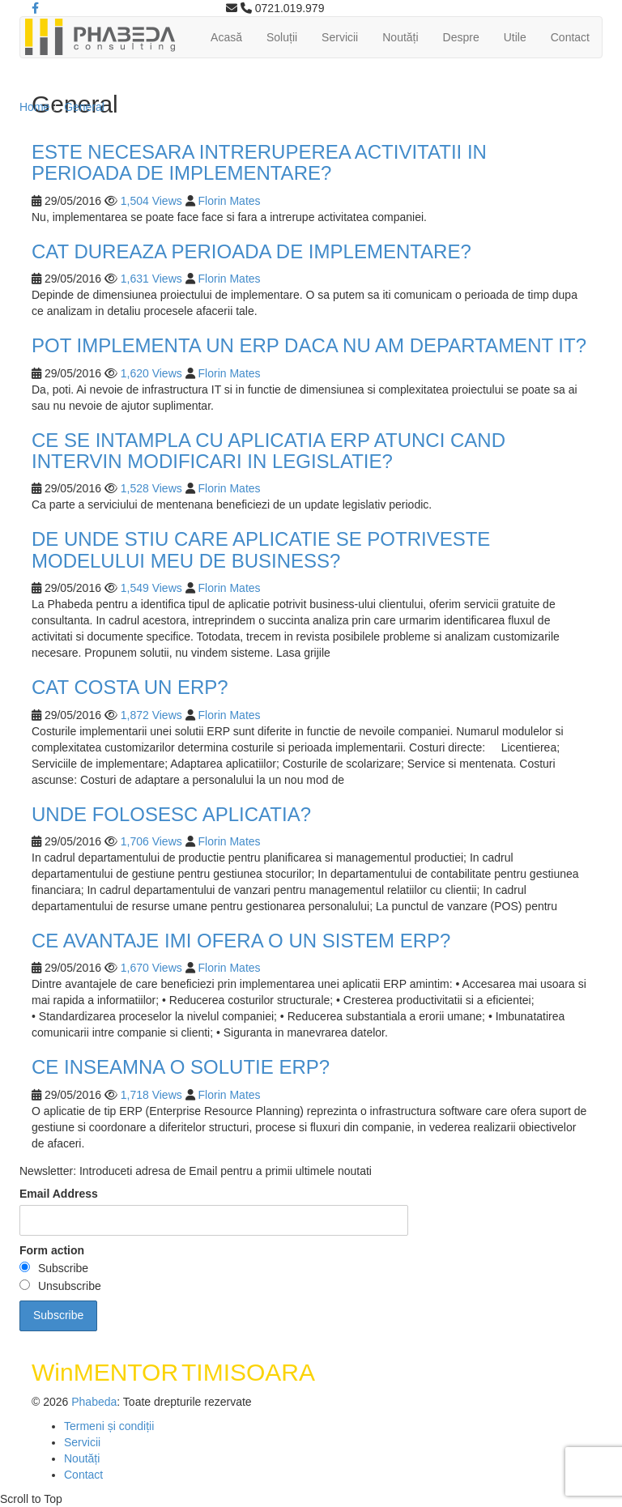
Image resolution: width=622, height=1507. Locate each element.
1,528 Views (151, 488)
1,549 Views (151, 587)
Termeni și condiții (109, 1426)
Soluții (281, 37)
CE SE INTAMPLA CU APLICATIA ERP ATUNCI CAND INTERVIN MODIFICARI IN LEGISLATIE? (268, 450)
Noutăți (400, 37)
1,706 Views (151, 841)
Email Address (58, 1193)
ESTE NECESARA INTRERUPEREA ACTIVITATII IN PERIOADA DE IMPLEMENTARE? (259, 162)
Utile (515, 37)
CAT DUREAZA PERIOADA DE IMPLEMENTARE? (251, 251)
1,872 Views (151, 715)
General (84, 106)
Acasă (226, 37)
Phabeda (94, 1401)
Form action (51, 1250)
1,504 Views (151, 200)
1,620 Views (151, 373)
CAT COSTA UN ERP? (130, 687)
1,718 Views (151, 1094)
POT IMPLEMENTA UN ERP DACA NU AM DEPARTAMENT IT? (309, 345)
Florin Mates (229, 200)
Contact (570, 37)
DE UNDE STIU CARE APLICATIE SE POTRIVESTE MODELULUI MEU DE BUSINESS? (261, 549)
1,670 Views (151, 967)
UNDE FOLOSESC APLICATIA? (171, 814)
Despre (461, 37)
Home (34, 106)
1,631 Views (151, 278)
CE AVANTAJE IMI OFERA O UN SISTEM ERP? (241, 940)
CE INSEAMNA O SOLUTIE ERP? (181, 1067)
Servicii (340, 37)
